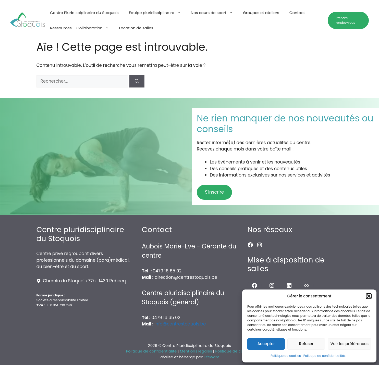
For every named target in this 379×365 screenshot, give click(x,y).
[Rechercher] (136, 81)
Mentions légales (196, 351)
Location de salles (136, 28)
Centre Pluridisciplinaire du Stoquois (84, 12)
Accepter (266, 343)
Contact (297, 12)
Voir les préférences (350, 343)
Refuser (306, 343)
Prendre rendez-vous (345, 20)
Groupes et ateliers (261, 12)
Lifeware (211, 357)
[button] (368, 296)
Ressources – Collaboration (82, 28)
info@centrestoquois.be (180, 324)
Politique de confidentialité (151, 351)
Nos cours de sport (214, 12)
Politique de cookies (286, 356)
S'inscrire (214, 192)
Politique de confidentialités (324, 356)
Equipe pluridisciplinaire (157, 12)
